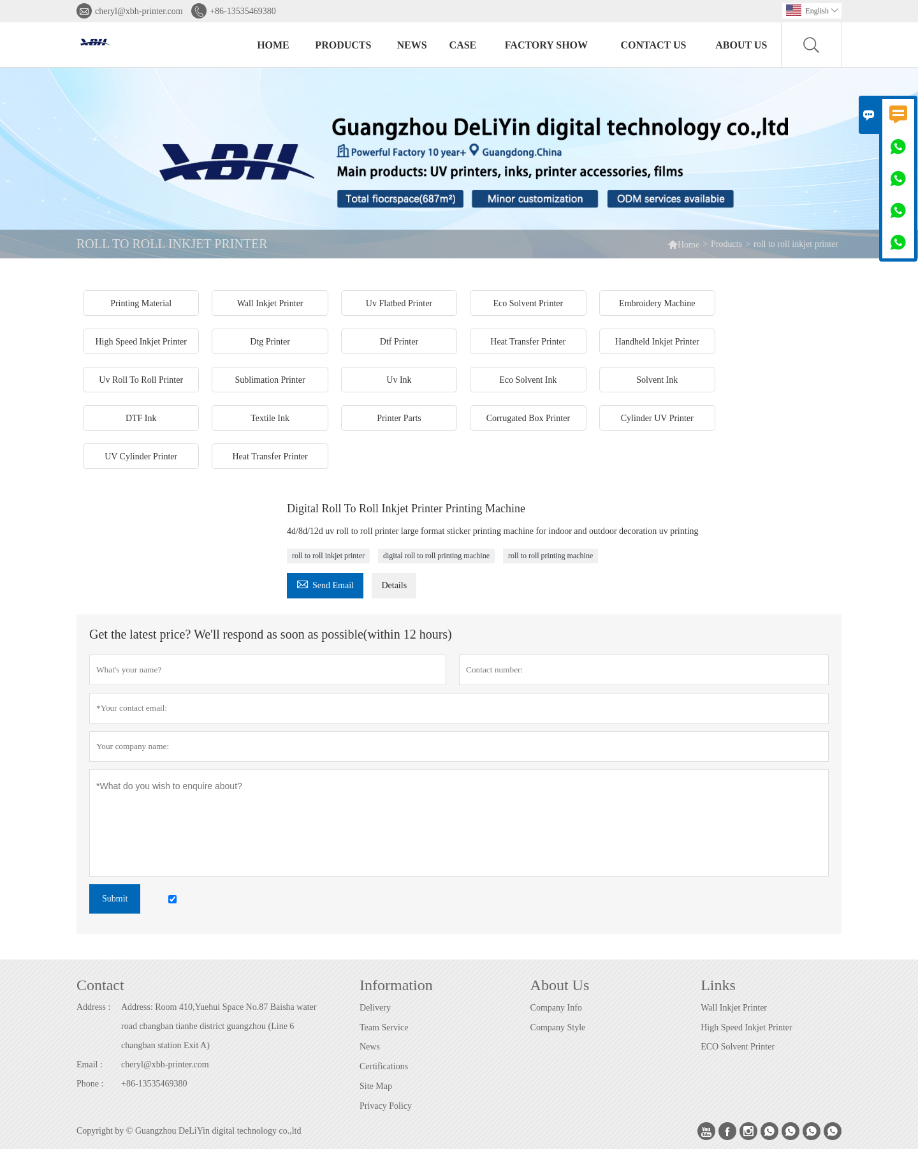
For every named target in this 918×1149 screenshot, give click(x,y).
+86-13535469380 (243, 11)
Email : (89, 1064)
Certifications (384, 1066)
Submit (114, 898)
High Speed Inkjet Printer (746, 1027)
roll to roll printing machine (550, 555)
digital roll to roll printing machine (436, 555)
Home (273, 45)
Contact (100, 985)
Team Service (384, 1027)
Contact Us (653, 45)
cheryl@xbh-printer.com (139, 11)
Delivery (375, 1007)
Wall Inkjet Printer (734, 1007)
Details (394, 585)
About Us (741, 45)
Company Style (558, 1027)
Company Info (556, 1007)
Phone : (89, 1083)
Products (343, 45)
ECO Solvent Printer (738, 1046)
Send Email (325, 583)
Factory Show (546, 45)
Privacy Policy (386, 1106)
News (412, 45)
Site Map (376, 1086)
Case (463, 45)
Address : (93, 1007)
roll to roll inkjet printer (328, 555)
